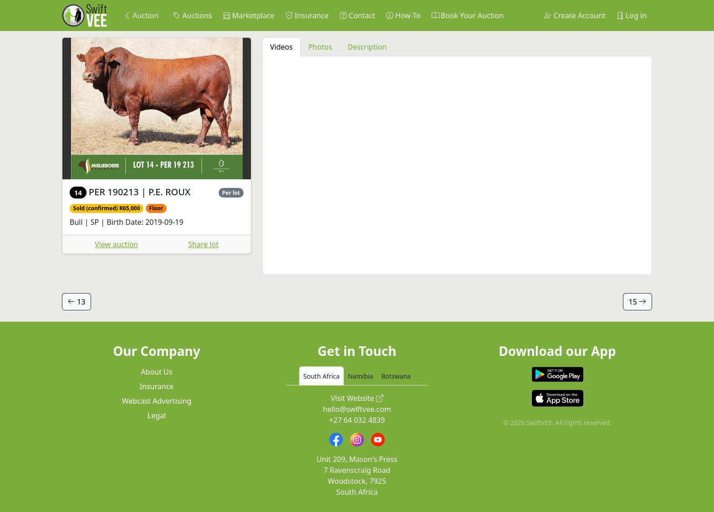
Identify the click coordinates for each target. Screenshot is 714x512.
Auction (140, 15)
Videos (281, 47)
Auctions (192, 15)
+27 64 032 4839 (357, 420)
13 (76, 302)
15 (637, 302)
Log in (632, 15)
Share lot (203, 244)
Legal (157, 416)
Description (367, 47)
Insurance (307, 15)
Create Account (574, 15)
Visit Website (357, 398)
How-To (403, 15)
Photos (320, 47)
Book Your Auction (468, 15)
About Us (157, 372)
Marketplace (249, 15)
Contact (357, 15)
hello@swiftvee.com (357, 409)
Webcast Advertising (157, 401)
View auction (116, 244)
